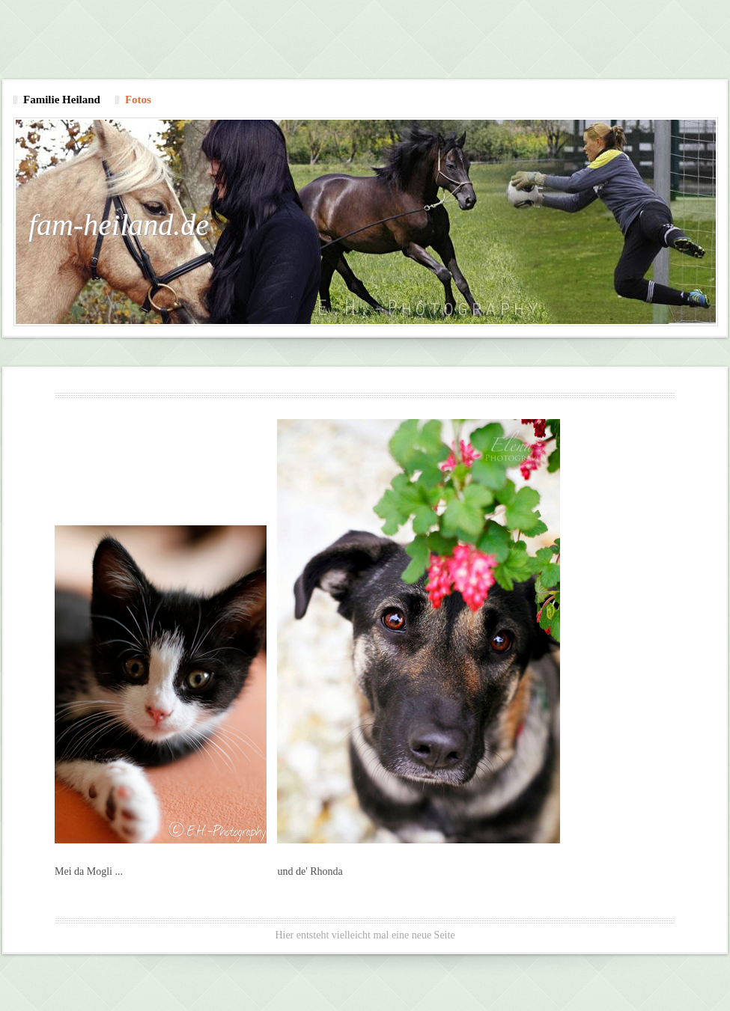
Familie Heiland (61, 100)
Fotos (138, 100)
